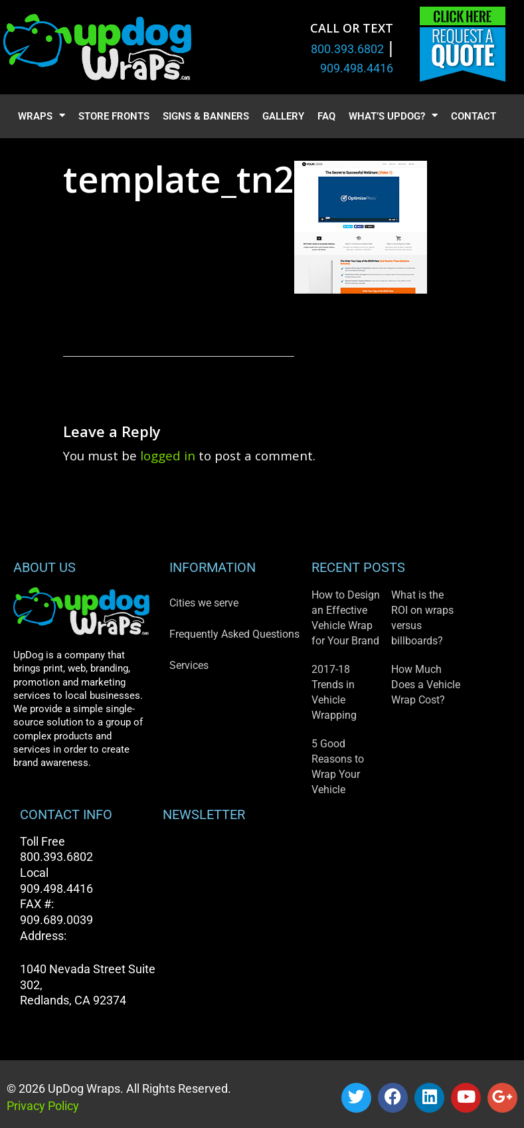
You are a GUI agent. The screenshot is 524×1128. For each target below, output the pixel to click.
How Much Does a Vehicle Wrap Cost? (425, 684)
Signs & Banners (206, 116)
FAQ (326, 116)
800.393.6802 (347, 49)
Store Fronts (113, 116)
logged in (167, 455)
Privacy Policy (43, 1106)
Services (189, 665)
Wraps (41, 116)
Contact (473, 116)
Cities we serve (203, 603)
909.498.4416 (356, 68)
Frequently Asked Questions (234, 634)
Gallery (283, 116)
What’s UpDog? (393, 116)
